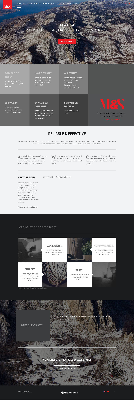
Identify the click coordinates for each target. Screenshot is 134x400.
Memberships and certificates (54, 3)
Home (19, 3)
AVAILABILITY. (54, 246)
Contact (77, 3)
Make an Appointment (67, 368)
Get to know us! (67, 41)
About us (27, 3)
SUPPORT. (30, 269)
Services (37, 3)
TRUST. (79, 270)
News (69, 3)
